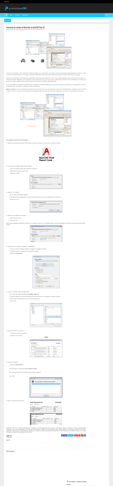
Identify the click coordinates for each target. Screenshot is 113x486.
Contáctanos (6, 1)
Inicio (11, 15)
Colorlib (12, 483)
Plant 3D (24, 30)
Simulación (25, 15)
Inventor (17, 15)
